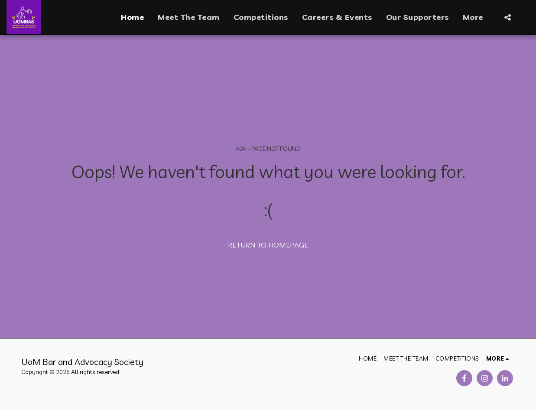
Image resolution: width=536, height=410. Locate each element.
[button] (507, 17)
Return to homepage (268, 244)
